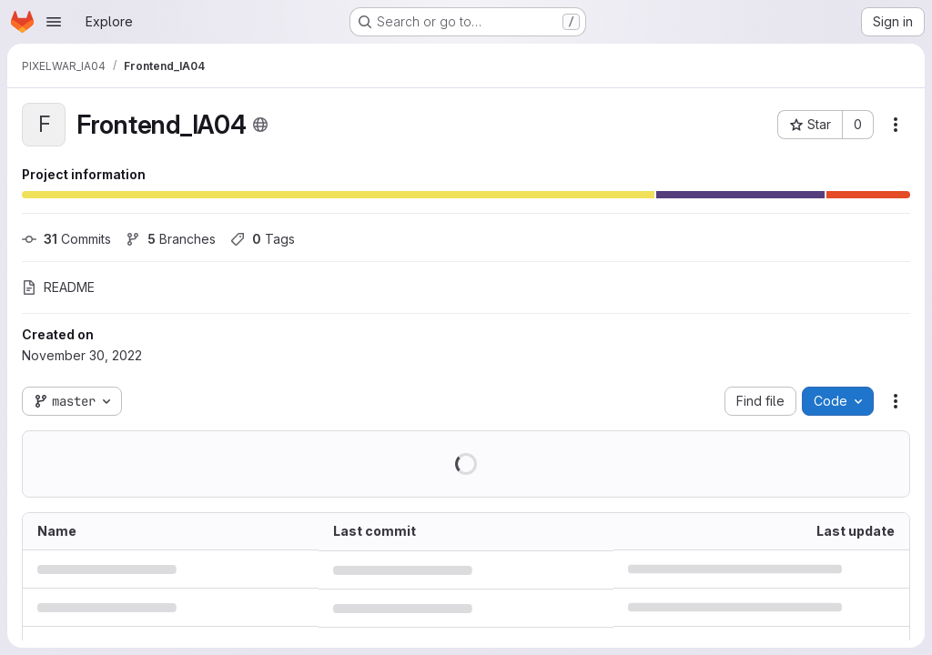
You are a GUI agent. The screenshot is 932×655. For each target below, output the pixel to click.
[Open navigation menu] (53, 21)
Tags (262, 239)
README (58, 287)
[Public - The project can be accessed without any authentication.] (260, 124)
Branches (171, 239)
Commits (66, 239)
